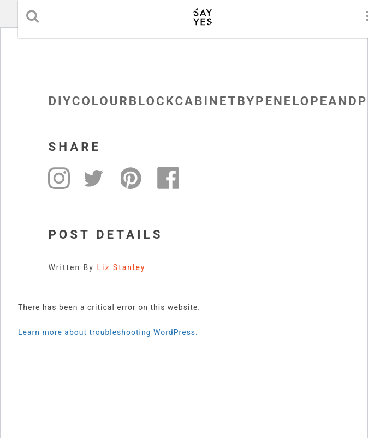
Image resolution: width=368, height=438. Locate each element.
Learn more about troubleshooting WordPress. (108, 332)
